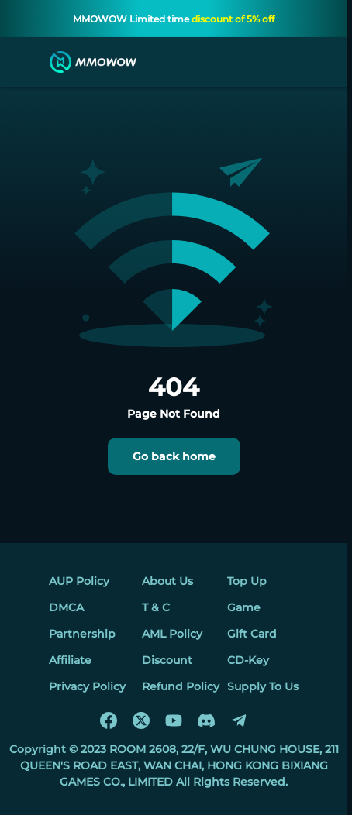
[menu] (26, 62)
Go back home (174, 456)
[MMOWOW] (93, 62)
